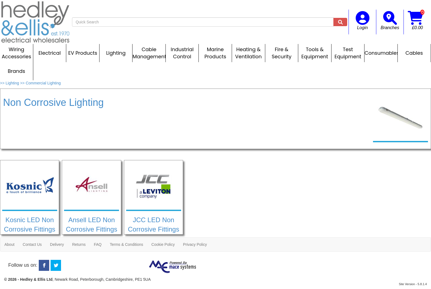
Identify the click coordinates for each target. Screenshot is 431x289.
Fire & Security (281, 53)
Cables (414, 52)
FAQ (97, 244)
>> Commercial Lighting (40, 83)
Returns (78, 244)
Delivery (57, 244)
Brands (16, 71)
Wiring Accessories (16, 53)
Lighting (116, 52)
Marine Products (215, 53)
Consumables (380, 52)
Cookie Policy (163, 244)
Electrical (49, 52)
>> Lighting (10, 83)
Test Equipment (348, 53)
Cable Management (148, 53)
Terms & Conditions (126, 244)
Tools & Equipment (314, 53)
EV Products (82, 52)
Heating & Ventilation (248, 53)
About (9, 244)
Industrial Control (182, 53)
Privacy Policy (195, 244)
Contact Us (32, 244)
